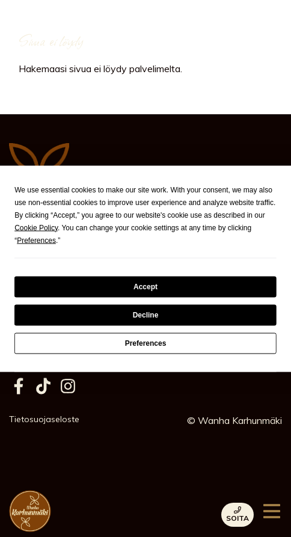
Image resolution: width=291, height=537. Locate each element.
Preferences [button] (36, 240)
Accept (145, 287)
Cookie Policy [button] (36, 227)
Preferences (146, 343)
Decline (146, 315)
